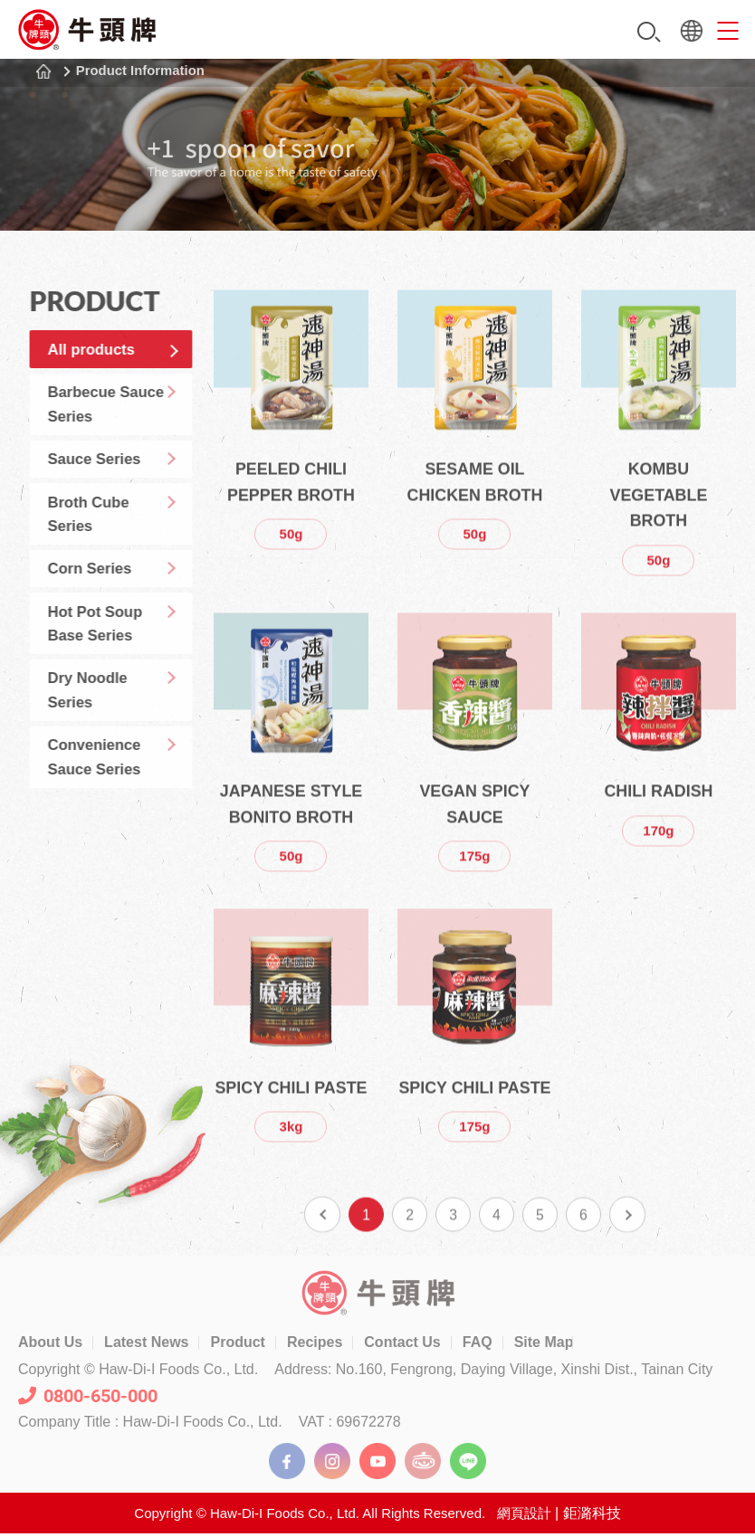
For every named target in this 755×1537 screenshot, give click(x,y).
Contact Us (402, 1344)
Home (43, 71)
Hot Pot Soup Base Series (115, 654)
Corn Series (109, 593)
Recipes (314, 1344)
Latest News (146, 1344)
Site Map (544, 1344)
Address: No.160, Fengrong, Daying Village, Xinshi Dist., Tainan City (493, 1372)
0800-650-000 (88, 1398)
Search (649, 32)
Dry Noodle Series (107, 726)
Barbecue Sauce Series (126, 412)
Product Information (142, 71)
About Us (50, 1344)
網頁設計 (524, 1515)
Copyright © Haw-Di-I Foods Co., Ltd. (138, 1372)
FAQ (477, 1344)
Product (237, 1344)
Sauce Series (114, 472)
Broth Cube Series (108, 533)
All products (111, 351)
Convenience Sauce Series (114, 800)
